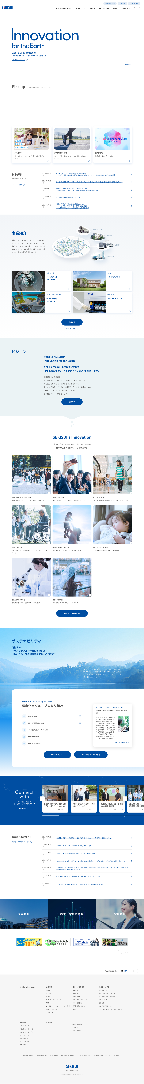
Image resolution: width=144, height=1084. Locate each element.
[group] (23, 943)
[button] (63, 9)
